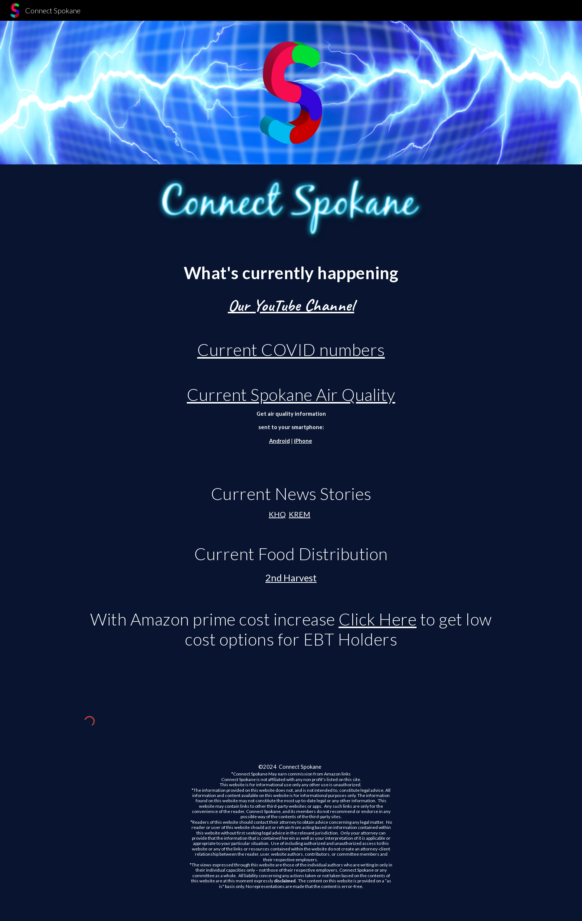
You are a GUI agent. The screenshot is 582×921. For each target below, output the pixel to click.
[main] (291, 471)
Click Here (377, 619)
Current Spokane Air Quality (291, 394)
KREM (299, 514)
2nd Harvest (291, 577)
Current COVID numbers (291, 349)
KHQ (277, 514)
